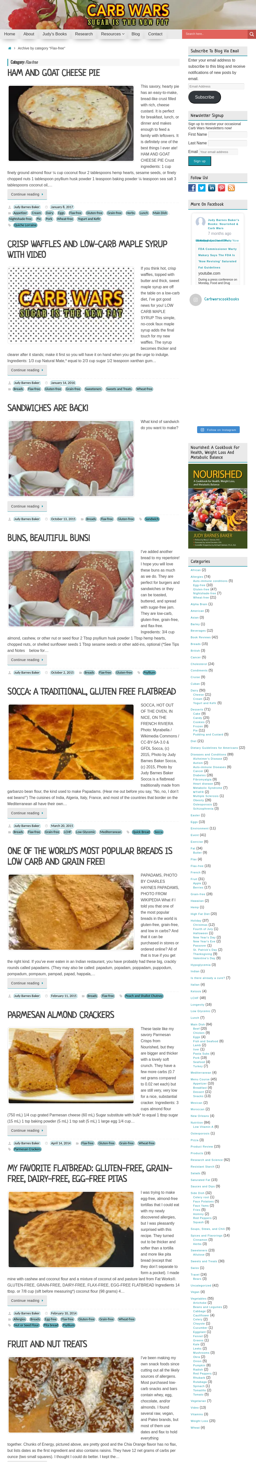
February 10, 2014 (63, 901)
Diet (194, 645)
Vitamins (197, 1318)
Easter (195, 719)
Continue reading (28, 139)
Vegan (195, 1196)
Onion (197, 1265)
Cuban (195, 587)
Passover (133, 1023)
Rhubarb (199, 1281)
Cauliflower (201, 1219)
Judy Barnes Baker (27, 152)
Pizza (195, 1044)
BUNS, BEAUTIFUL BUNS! (48, 380)
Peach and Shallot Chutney (144, 683)
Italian (195, 888)
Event (195, 739)
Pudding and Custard (208, 638)
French (196, 776)
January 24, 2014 (63, 1018)
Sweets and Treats (119, 284)
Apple (197, 787)
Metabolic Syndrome (207, 691)
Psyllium (149, 458)
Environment (200, 732)
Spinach (199, 1290)
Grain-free (114, 157)
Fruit (79, 1023)
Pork (49, 163)
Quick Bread (141, 568)
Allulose (199, 1158)
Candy (32, 1023)
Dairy (49, 157)
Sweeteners (93, 284)
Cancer (196, 561)
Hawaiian (197, 804)
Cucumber (200, 1231)
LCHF (67, 568)
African (196, 474)
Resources (91, 1443)
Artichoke (200, 1206)
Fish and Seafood (205, 945)
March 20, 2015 (62, 562)
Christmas (200, 828)
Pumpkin (199, 1269)
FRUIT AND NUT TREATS (47, 933)
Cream (36, 157)
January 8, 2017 (62, 152)
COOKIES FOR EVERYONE (47, 1159)
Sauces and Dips (203, 1090)
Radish (198, 1273)
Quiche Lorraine (25, 169)
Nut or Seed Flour (26, 913)
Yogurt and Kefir (89, 163)
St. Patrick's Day (205, 853)
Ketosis (196, 895)
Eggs (61, 157)
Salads (196, 1077)
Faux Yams (201, 1109)
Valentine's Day (204, 862)
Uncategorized (201, 1189)
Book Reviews (201, 541)
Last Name (198, 143)
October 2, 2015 (62, 458)
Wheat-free (65, 163)
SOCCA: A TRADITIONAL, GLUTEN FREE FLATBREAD (91, 478)
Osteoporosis (202, 708)
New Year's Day (204, 841)
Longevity (198, 908)
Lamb (197, 949)
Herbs (131, 157)
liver (196, 953)
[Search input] (216, 34)
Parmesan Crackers (27, 787)
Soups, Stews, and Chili (208, 1132)
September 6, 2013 (64, 1243)
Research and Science (207, 1064)
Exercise (197, 745)
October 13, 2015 (63, 360)
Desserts (48, 1023)
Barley (195, 528)
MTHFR (198, 696)
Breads (18, 284)
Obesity (198, 704)
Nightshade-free (20, 163)
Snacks (149, 1023)
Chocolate (143, 1139)
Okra (196, 1261)
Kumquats (21, 1029)
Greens (198, 1244)
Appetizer (20, 157)
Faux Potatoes (203, 1105)
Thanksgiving (202, 858)
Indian (195, 875)
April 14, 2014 (60, 781)
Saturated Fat (200, 1084)
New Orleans (200, 1020)
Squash (198, 1126)
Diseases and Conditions (208, 658)
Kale (196, 1248)
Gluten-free (94, 157)
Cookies (33, 1139)
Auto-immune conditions (210, 485)
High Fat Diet (200, 818)
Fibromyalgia (202, 683)
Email (193, 152)
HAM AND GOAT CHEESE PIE (53, 73)
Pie (39, 163)
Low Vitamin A (203, 1030)
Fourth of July (203, 833)
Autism (198, 666)
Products (197, 1057)
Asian (195, 521)
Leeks (197, 1252)
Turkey (198, 970)
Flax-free (75, 157)
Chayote (199, 1227)
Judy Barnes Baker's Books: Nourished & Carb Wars (223, 224)
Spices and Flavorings (206, 1139)
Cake (197, 617)
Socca (158, 568)
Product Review (202, 1050)
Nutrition (197, 1026)
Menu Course (200, 983)
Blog (108, 1443)
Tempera (222, 1443)
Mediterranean (110, 568)
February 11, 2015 (63, 683)
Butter (197, 756)
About (27, 1443)
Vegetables (198, 1202)
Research (70, 1443)
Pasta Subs (201, 957)
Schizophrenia (203, 712)
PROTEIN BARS (32, 1049)
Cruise (195, 581)
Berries (18, 1023)
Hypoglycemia (201, 868)
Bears (197, 1182)
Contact (124, 1443)
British (195, 554)
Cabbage (199, 1215)
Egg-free (50, 908)
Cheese (198, 598)
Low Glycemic (85, 568)
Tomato (198, 1298)
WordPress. (242, 1443)
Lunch (144, 157)
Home (12, 1443)
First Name (198, 134)
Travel (195, 1178)
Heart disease (203, 687)
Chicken (199, 936)
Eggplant (199, 1236)
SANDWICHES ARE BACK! (47, 304)
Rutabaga (200, 1286)
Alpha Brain (199, 508)
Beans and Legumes (207, 1211)
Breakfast (200, 991)
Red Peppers (202, 1122)
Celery (198, 1223)
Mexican (197, 1006)
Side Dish (198, 1097)
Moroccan (198, 1013)
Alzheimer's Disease (207, 662)
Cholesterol (199, 568)
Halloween (200, 837)
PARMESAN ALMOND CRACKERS (60, 703)
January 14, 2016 (63, 278)
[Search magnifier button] (252, 34)
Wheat (195, 1331)
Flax (194, 763)
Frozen (198, 630)
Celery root (201, 1101)
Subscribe (204, 97)
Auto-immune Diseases (209, 671)
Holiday (196, 824)
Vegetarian (198, 1305)
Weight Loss (199, 1325)
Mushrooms (201, 1256)
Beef (196, 932)
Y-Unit (193, 1421)
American (197, 514)
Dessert (198, 996)
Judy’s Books (47, 1443)
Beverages (198, 534)
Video (195, 1311)
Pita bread (51, 913)
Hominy (198, 1118)
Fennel (198, 1240)
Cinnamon (200, 1143)
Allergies (19, 908)
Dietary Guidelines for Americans (214, 651)
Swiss (195, 1172)
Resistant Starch (203, 1070)
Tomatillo (199, 1294)
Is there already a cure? (208, 882)
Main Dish (160, 157)
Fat (193, 752)
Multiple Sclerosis (206, 700)
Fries (196, 1113)
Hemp (195, 811)
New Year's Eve (204, 845)
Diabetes (199, 679)
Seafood (199, 966)
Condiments (199, 574)
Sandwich (152, 360)
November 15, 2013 (65, 1133)
